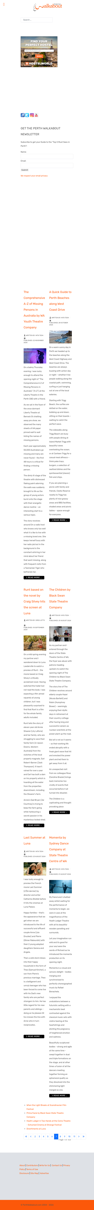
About (22, 1165)
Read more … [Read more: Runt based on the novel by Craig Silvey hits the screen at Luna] (34, 825)
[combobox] (37, 19)
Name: (23, 152)
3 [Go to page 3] (39, 1136)
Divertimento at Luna (36, 1129)
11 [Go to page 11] (74, 1136)
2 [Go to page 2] (35, 1136)
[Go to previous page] (31, 1136)
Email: (23, 161)
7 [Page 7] (56, 1136)
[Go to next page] (79, 1136)
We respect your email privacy (34, 176)
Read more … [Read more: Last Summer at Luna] (34, 1036)
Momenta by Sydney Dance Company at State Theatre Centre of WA (59, 849)
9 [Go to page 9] (64, 1136)
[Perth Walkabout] (47, 7)
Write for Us (44, 1165)
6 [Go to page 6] (52, 1136)
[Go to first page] (26, 1136)
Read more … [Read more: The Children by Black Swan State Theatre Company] (59, 812)
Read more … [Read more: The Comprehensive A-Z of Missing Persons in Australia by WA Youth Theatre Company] (34, 578)
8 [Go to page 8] (60, 1136)
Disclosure (24, 1173)
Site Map (34, 1173)
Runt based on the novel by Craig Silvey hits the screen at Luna (34, 601)
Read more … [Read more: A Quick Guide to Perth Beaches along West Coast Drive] (59, 520)
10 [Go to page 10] (69, 1136)
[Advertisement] (36, 89)
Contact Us (57, 1165)
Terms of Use (32, 1169)
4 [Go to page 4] (43, 1136)
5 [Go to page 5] (47, 1136)
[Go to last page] (83, 1136)
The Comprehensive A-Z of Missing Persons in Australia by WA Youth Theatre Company (34, 309)
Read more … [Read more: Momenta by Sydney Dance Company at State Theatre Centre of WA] (59, 1096)
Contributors (32, 1165)
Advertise (44, 1173)
